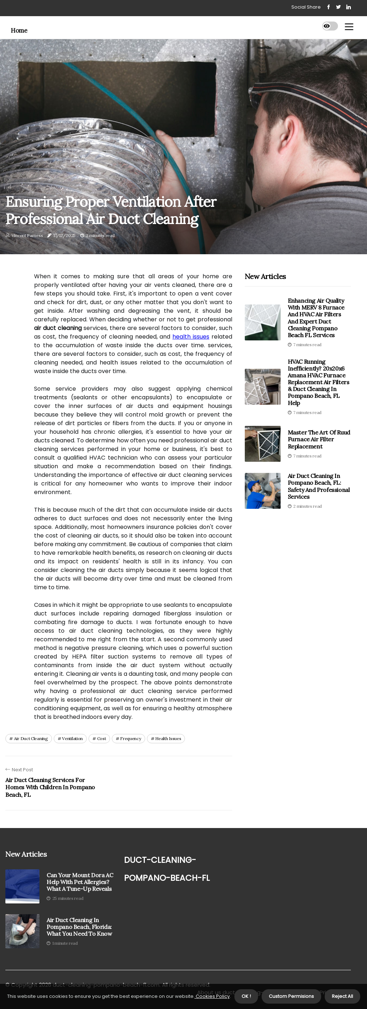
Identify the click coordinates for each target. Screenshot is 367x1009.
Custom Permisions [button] (291, 996)
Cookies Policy (212, 996)
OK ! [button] (246, 996)
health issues (190, 337)
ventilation (72, 738)
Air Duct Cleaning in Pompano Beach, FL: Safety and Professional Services (319, 486)
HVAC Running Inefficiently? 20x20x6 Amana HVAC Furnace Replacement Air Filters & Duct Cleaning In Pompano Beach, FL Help (318, 382)
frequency (130, 738)
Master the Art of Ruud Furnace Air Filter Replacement (319, 439)
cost (101, 738)
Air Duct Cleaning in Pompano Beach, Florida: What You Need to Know (79, 927)
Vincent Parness (27, 235)
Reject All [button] (342, 996)
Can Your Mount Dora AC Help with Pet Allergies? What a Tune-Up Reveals (80, 882)
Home (19, 30)
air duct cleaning (31, 738)
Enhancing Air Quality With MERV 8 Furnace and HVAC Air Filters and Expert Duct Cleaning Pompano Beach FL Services (316, 318)
